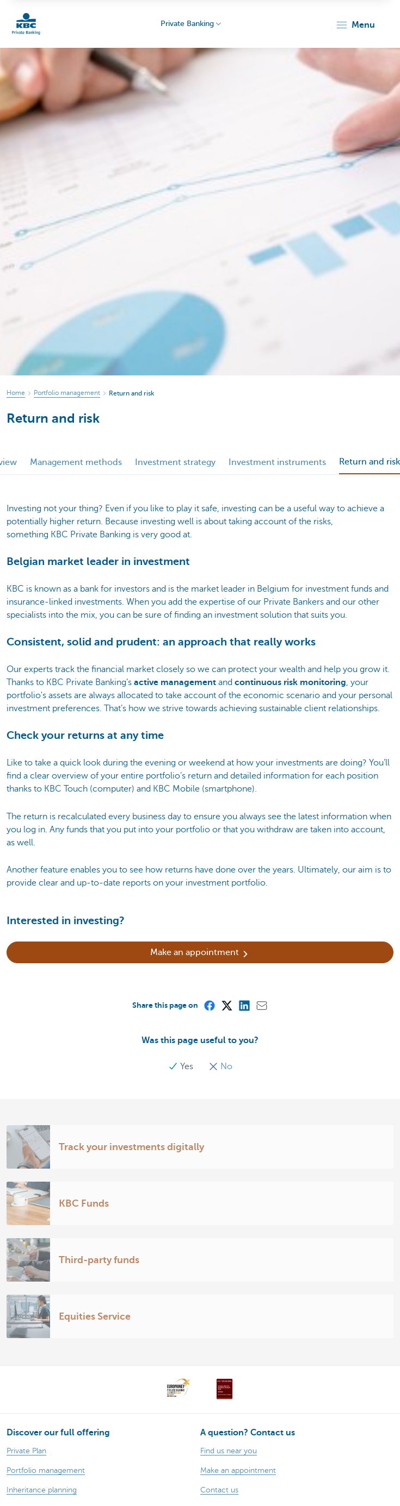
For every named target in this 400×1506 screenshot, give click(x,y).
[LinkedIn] (243, 1005)
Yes (181, 1066)
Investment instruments (277, 462)
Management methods (76, 462)
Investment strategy (175, 462)
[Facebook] (209, 1005)
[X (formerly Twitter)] (226, 1005)
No (220, 1066)
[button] (355, 25)
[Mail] (261, 1005)
